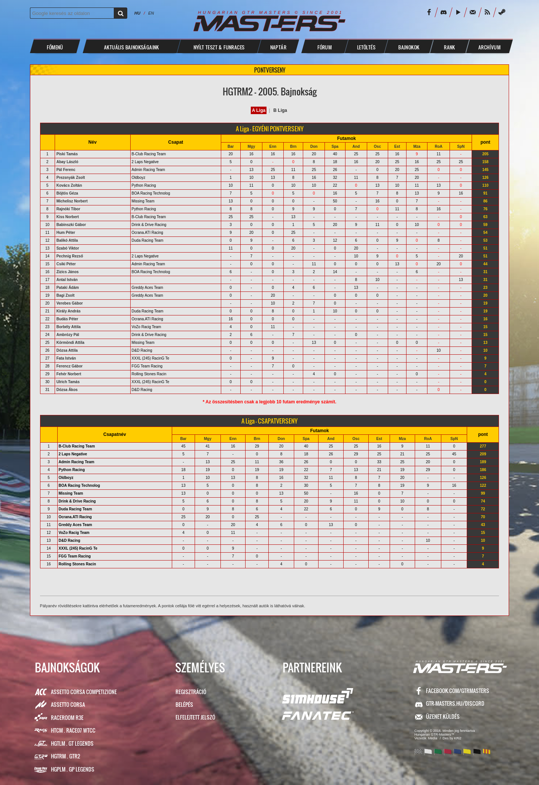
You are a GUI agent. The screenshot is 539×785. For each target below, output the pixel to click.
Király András (69, 311)
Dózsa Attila (67, 350)
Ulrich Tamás (68, 382)
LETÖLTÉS (366, 47)
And (356, 146)
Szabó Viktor (68, 248)
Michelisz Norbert (72, 201)
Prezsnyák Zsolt (71, 177)
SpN (461, 146)
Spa (335, 146)
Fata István (66, 358)
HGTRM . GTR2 (65, 756)
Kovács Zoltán (69, 185)
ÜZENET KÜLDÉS (443, 716)
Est (397, 146)
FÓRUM (324, 47)
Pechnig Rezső (70, 256)
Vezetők (420, 738)
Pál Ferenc (66, 170)
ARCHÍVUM (489, 47)
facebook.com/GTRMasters (457, 690)
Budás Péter (67, 319)
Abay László (67, 162)
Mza (416, 146)
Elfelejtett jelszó (195, 717)
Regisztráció (191, 692)
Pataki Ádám (68, 287)
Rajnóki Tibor (68, 209)
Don (313, 146)
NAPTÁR (278, 47)
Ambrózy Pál (68, 335)
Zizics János (68, 272)
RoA (439, 146)
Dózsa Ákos (67, 390)
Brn (293, 146)
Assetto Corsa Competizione (84, 692)
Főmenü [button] (55, 47)
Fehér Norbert (69, 374)
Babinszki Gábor (71, 225)
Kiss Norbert (68, 217)
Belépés (184, 704)
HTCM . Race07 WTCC (73, 730)
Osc (377, 146)
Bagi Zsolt (65, 295)
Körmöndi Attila (71, 342)
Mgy (251, 146)
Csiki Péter (66, 264)
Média (433, 738)
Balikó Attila (67, 240)
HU (137, 13)
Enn (273, 146)
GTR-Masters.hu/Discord (455, 703)
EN (151, 13)
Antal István (67, 280)
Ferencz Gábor (70, 366)
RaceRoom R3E (67, 717)
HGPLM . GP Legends (72, 769)
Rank (449, 47)
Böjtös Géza (67, 193)
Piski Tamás (67, 154)
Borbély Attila (69, 327)
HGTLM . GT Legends (72, 743)
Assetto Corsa (68, 704)
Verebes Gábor (70, 303)
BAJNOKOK (408, 47)
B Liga (280, 110)
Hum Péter (66, 232)
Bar (231, 146)
